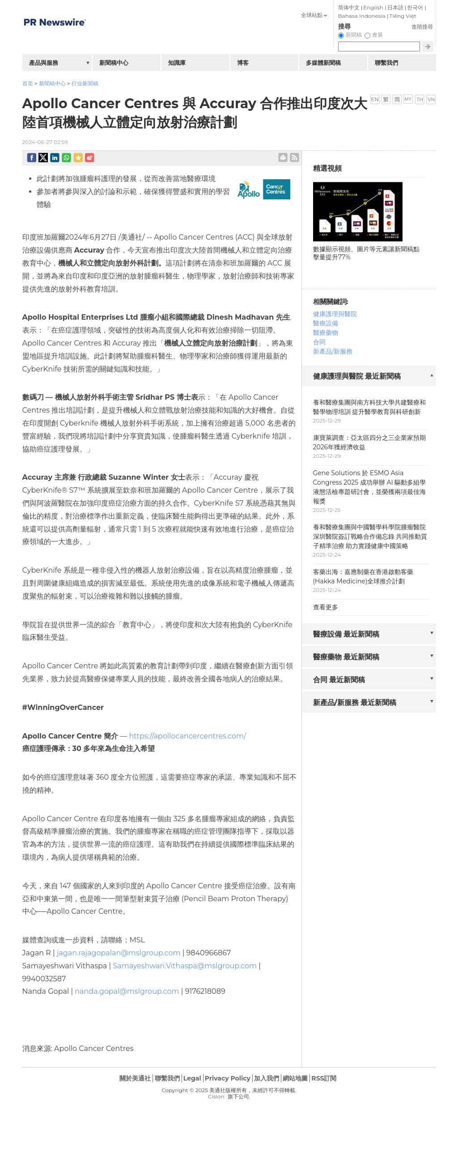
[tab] (369, 376)
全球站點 (311, 15)
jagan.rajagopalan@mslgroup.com (118, 953)
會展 (377, 34)
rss (294, 157)
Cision (216, 1096)
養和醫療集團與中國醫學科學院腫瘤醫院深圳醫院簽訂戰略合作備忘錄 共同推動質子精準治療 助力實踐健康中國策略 (370, 536)
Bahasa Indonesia (362, 16)
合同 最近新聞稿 (339, 679)
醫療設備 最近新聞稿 (346, 634)
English (373, 7)
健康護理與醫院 (335, 314)
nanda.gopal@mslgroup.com (127, 991)
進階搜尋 (422, 26)
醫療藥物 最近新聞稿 (346, 657)
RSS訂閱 (323, 1078)
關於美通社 (135, 1078)
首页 (27, 83)
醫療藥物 (325, 333)
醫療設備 (325, 323)
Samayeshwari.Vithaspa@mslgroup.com (185, 966)
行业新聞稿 (85, 83)
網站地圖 (295, 1078)
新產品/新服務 (333, 351)
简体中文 (349, 7)
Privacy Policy (227, 1078)
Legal (192, 1078)
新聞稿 (354, 34)
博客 (243, 62)
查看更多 (325, 607)
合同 (319, 342)
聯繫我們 (386, 62)
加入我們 (266, 1078)
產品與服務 (43, 62)
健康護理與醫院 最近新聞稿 (357, 376)
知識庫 (177, 62)
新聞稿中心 (52, 83)
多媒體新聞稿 (323, 62)
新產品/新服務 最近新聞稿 (355, 702)
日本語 (395, 7)
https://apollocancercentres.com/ (187, 736)
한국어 (415, 7)
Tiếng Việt (403, 16)
